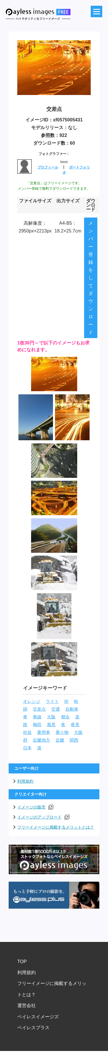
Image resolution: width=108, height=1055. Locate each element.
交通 (55, 709)
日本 (27, 748)
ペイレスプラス (33, 1027)
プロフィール (47, 167)
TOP (22, 961)
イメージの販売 (35, 807)
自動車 (71, 709)
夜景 (75, 724)
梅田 (37, 724)
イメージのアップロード (43, 817)
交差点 (39, 709)
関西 (74, 740)
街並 (27, 732)
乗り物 (62, 732)
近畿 (60, 740)
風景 (51, 724)
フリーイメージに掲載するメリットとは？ (55, 827)
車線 (37, 717)
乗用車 (43, 732)
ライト (52, 701)
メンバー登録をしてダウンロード (90, 278)
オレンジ (31, 701)
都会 (65, 717)
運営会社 (26, 1005)
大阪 (51, 717)
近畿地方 (41, 740)
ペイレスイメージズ (38, 1016)
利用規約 (25, 781)
